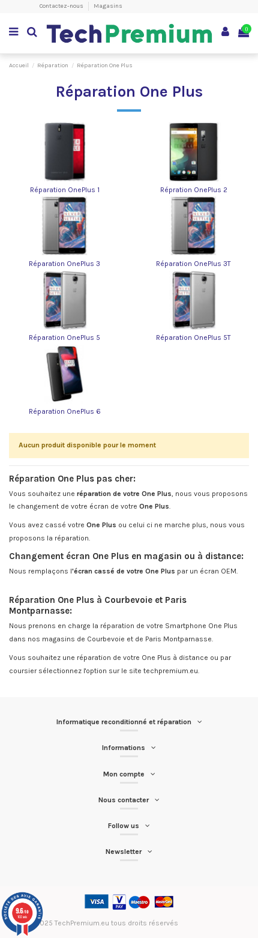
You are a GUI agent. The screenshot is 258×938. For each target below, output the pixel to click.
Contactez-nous (62, 6)
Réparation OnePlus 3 (64, 263)
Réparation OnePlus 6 (65, 411)
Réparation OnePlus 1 (65, 190)
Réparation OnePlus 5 (64, 337)
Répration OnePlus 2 (193, 190)
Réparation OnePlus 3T (193, 263)
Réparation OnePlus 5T (193, 337)
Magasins (108, 6)
